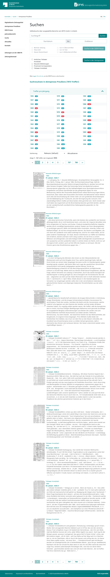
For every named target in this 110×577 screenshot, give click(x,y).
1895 (85, 140)
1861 (32, 116)
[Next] (82, 162)
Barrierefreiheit (40, 573)
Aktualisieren (73, 153)
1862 (32, 120)
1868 (32, 144)
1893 (85, 132)
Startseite (7, 16)
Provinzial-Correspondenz (43, 66)
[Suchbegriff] (64, 36)
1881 (58, 140)
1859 (32, 108)
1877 (58, 124)
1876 (58, 120)
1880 (58, 136)
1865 (32, 132)
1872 (58, 104)
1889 (85, 116)
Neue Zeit (37, 50)
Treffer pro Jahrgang (41, 91)
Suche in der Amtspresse (94, 60)
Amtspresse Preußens (12, 26)
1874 (58, 112)
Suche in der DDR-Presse (94, 48)
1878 (58, 128)
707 (69, 162)
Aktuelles (8, 42)
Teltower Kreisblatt (40, 68)
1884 (85, 96)
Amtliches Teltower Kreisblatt (40, 60)
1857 (32, 100)
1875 (58, 116)
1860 (32, 112)
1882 (58, 144)
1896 (85, 144)
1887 (85, 108)
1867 (32, 140)
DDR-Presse (9, 30)
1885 (85, 100)
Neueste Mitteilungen (41, 64)
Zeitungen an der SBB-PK (13, 53)
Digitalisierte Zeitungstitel (14, 22)
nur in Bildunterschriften (68, 52)
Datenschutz (9, 573)
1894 (85, 136)
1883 (58, 148)
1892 (85, 128)
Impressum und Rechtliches (24, 573)
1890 (85, 120)
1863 (32, 124)
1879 (58, 132)
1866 (32, 136)
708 (76, 162)
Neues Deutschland (40, 52)
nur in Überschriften (67, 48)
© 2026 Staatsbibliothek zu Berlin (58, 573)
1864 (32, 128)
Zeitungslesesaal (10, 57)
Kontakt (7, 45)
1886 (85, 104)
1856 (32, 96)
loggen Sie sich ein (38, 76)
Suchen (103, 36)
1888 (85, 112)
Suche (14, 16)
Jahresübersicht (10, 34)
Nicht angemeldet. (102, 573)
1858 (32, 104)
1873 (58, 108)
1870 (58, 96)
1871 (58, 100)
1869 (32, 148)
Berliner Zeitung (39, 48)
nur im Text (63, 50)
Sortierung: (34, 153)
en (104, 16)
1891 (85, 124)
